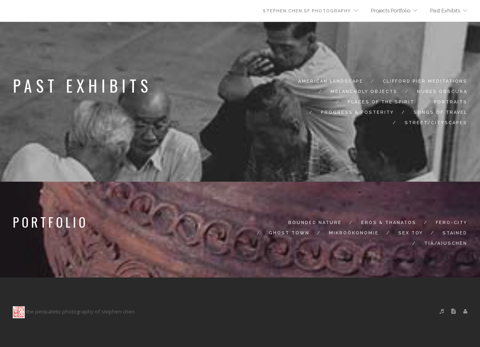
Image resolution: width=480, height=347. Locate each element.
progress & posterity (357, 112)
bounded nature (315, 222)
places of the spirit (381, 102)
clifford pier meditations (425, 81)
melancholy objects (363, 91)
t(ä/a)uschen (445, 243)
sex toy (410, 233)
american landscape (330, 81)
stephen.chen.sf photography (307, 11)
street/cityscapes (436, 122)
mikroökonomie (354, 233)
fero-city (451, 222)
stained (455, 233)
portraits (450, 102)
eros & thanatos (388, 222)
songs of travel (440, 112)
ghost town (289, 233)
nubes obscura (442, 91)
